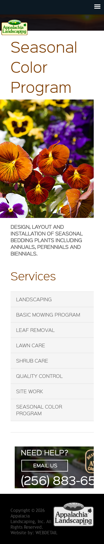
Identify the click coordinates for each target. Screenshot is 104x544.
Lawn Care (30, 345)
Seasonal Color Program (39, 410)
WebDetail (46, 533)
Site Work (29, 391)
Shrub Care (32, 360)
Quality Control (39, 376)
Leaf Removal (35, 330)
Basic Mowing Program (48, 314)
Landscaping (34, 299)
